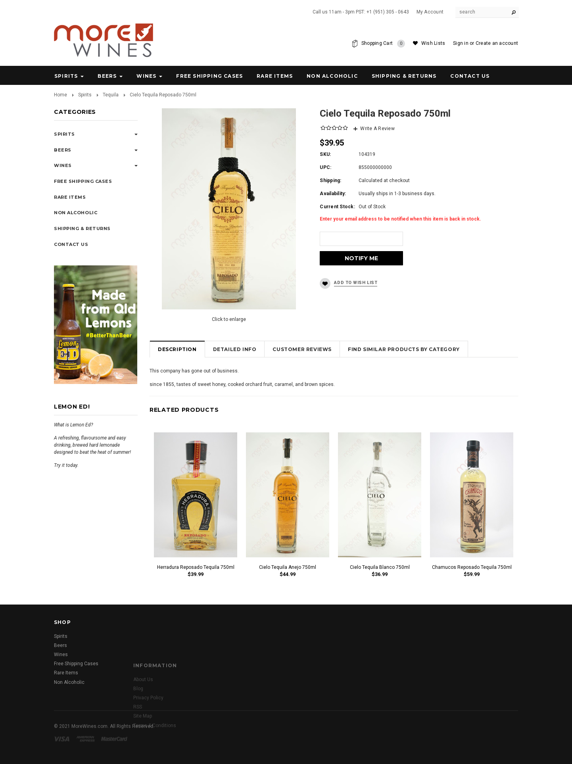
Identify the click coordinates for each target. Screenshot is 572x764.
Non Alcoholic (332, 76)
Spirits (66, 76)
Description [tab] (177, 349)
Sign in (460, 43)
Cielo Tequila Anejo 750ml (287, 567)
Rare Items (275, 76)
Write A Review (377, 128)
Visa (63, 748)
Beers (107, 76)
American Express (86, 748)
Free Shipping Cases (209, 76)
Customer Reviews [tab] (302, 349)
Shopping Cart (383, 44)
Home (60, 95)
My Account (430, 12)
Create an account (497, 43)
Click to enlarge (229, 319)
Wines (146, 76)
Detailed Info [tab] (235, 349)
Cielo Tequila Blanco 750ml (380, 567)
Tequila (111, 95)
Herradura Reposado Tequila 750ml (195, 567)
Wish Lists (433, 43)
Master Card (115, 748)
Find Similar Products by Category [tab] (404, 349)
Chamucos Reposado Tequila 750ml (472, 567)
